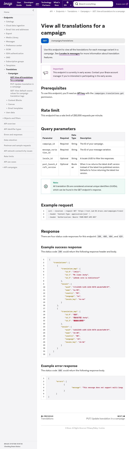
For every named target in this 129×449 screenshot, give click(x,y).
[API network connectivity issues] (18, 151)
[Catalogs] (10, 21)
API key (81, 93)
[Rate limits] (9, 156)
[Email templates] (15, 108)
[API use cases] (10, 162)
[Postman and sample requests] (17, 145)
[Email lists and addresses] (17, 29)
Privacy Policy (92, 428)
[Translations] (11, 69)
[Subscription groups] (15, 61)
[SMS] (8, 57)
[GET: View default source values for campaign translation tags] (21, 93)
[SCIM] (8, 49)
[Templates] (10, 65)
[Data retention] (10, 140)
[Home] (6, 12)
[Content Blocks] (15, 100)
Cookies (102, 428)
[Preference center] (14, 45)
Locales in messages (69, 53)
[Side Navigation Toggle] (33, 10)
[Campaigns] (13, 73)
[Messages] (10, 41)
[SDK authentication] (14, 53)
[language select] (67, 5)
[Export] (9, 33)
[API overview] (9, 123)
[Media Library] (12, 37)
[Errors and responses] (13, 134)
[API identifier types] (12, 129)
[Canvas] (11, 104)
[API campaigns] (10, 167)
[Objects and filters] (12, 118)
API (51, 11)
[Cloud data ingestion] (15, 25)
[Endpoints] (8, 17)
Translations (72, 11)
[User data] (10, 112)
